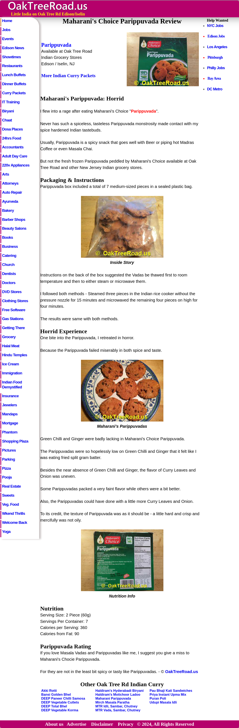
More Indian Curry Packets (68, 75)
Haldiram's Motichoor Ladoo (117, 694)
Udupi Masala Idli (163, 702)
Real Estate (11, 486)
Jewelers (9, 405)
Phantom (9, 432)
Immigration (12, 373)
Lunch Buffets (14, 75)
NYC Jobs (215, 25)
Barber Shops (13, 219)
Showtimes (11, 57)
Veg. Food (10, 504)
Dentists (9, 273)
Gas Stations (12, 319)
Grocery (9, 337)
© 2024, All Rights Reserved (165, 724)
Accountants (12, 147)
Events (8, 39)
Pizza (6, 468)
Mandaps (10, 414)
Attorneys (10, 183)
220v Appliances (15, 165)
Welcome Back (14, 522)
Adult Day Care (14, 156)
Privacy (126, 724)
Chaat (7, 120)
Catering (9, 255)
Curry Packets (14, 93)
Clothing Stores (15, 301)
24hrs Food (11, 138)
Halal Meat (10, 346)
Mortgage (10, 423)
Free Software (13, 310)
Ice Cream (10, 364)
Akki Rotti (49, 690)
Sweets (8, 495)
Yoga (6, 531)
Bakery (8, 210)
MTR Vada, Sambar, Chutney (118, 710)
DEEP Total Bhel (54, 706)
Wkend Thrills (13, 513)
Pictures (9, 450)
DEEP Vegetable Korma (59, 710)
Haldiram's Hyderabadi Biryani (119, 690)
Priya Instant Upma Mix (168, 694)
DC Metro (214, 89)
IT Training (11, 102)
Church (8, 264)
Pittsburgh (215, 57)
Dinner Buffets (14, 84)
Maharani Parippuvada (113, 698)
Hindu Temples (14, 355)
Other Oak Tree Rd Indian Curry (122, 684)
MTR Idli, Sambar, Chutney (116, 706)
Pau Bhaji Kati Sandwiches (171, 690)
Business (10, 246)
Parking (8, 459)
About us (54, 724)
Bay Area (214, 78)
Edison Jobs (216, 36)
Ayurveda (10, 201)
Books (7, 237)
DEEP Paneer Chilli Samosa (63, 698)
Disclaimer (102, 724)
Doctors (8, 283)
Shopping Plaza (15, 441)
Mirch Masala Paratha (112, 702)
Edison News (13, 48)
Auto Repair (12, 192)
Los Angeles (217, 47)
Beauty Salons (14, 228)
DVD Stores (11, 292)
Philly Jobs (216, 68)
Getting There (13, 328)
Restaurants (12, 66)
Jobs (6, 30)
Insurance (10, 396)
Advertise (76, 724)
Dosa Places (12, 129)
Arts (5, 174)
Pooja (7, 477)
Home (7, 21)
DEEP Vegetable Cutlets (60, 702)
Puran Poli (158, 698)
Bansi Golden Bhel (56, 694)
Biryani (8, 111)
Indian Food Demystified (12, 384)
